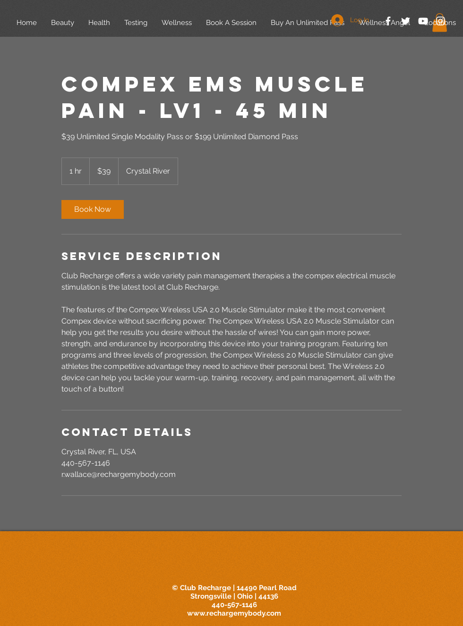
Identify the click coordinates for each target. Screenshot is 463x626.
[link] (92, 209)
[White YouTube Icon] (423, 21)
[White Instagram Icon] (440, 21)
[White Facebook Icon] (388, 21)
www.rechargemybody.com (234, 613)
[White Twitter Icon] (406, 21)
